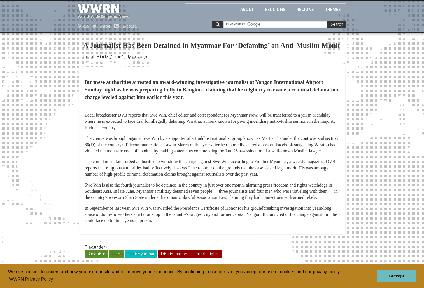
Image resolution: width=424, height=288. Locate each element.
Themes (333, 9)
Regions (305, 9)
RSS (83, 26)
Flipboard (125, 26)
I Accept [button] (396, 276)
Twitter (101, 26)
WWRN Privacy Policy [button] (31, 279)
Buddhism (96, 254)
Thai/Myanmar (141, 254)
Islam (116, 254)
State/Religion (206, 254)
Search (337, 24)
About (247, 9)
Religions (275, 9)
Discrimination (174, 254)
